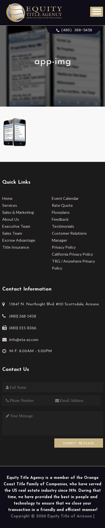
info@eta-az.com (23, 339)
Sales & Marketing (18, 212)
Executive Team (16, 226)
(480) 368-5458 (76, 29)
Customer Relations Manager (69, 237)
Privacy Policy (64, 247)
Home (7, 198)
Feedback (60, 219)
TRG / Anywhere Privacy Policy (73, 264)
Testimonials (63, 226)
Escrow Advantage (18, 240)
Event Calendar (65, 198)
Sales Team (12, 233)
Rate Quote (62, 205)
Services (9, 205)
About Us (10, 219)
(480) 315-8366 (22, 327)
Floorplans (61, 212)
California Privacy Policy (72, 254)
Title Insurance (15, 247)
